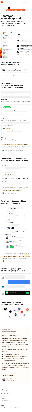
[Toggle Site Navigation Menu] (30, 2)
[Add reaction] (5, 175)
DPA (15, 407)
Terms (11, 407)
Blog (2, 400)
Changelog (6, 400)
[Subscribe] (23, 231)
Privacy (7, 407)
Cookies (19, 407)
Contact (3, 407)
